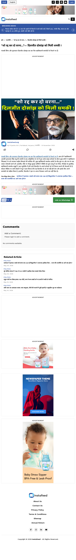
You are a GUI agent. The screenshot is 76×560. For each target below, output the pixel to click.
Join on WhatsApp (64, 199)
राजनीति (8, 40)
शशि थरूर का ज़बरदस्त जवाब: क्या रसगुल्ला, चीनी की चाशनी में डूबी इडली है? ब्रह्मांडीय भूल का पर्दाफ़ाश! (33, 288)
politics (7, 260)
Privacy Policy (37, 510)
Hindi (4, 2)
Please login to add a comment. (17, 237)
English (12, 2)
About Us (37, 501)
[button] (69, 19)
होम (2, 40)
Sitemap (37, 518)
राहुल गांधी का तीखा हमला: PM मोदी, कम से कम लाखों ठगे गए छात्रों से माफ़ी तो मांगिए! (28, 279)
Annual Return (38, 523)
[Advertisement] (19, 77)
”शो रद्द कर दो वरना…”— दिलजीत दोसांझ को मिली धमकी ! (29, 40)
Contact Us (37, 506)
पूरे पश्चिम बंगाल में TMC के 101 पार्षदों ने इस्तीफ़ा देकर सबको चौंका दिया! (24, 271)
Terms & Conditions (37, 514)
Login (72, 2)
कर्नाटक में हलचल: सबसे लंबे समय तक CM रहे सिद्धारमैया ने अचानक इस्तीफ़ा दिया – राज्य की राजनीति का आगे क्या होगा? (38, 263)
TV (6, 200)
